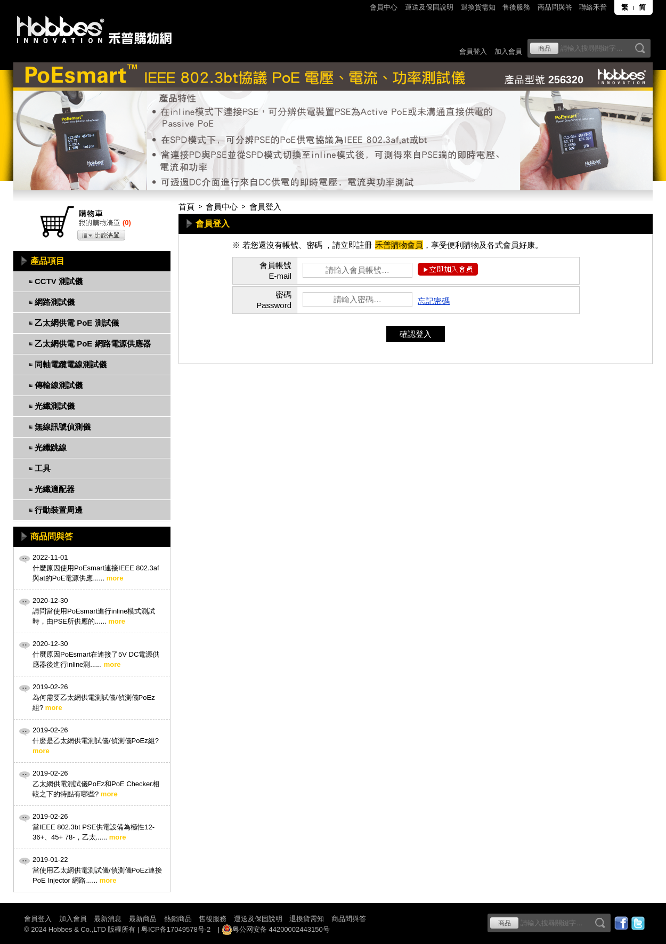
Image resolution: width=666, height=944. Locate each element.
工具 (43, 468)
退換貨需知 (478, 7)
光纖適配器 (55, 489)
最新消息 (107, 919)
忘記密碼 (434, 300)
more (115, 578)
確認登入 (416, 333)
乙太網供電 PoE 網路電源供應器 (93, 343)
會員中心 (383, 7)
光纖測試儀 (55, 405)
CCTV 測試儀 (59, 281)
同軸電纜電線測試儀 (71, 364)
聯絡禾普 (593, 7)
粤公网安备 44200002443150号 (276, 929)
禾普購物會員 (399, 244)
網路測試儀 (55, 301)
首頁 (186, 206)
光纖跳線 (51, 447)
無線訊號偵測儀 (63, 426)
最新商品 (143, 919)
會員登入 (473, 51)
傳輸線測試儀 (59, 385)
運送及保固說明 (429, 7)
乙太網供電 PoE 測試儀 (77, 322)
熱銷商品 (178, 919)
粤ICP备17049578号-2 (175, 929)
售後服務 (516, 7)
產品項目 (47, 260)
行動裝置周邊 (59, 509)
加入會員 (508, 51)
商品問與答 (555, 7)
